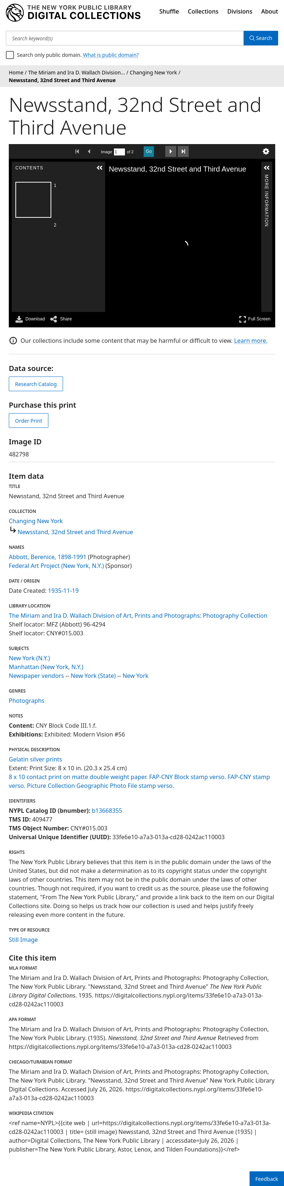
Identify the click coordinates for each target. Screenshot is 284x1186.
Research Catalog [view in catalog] (36, 384)
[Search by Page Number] (119, 151)
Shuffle (169, 11)
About (269, 11)
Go (149, 151)
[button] (99, 168)
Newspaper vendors (36, 676)
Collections (203, 11)
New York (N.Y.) (29, 658)
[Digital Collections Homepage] (73, 13)
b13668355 (107, 811)
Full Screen (254, 319)
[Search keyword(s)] (125, 38)
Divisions (239, 11)
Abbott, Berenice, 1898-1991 (47, 557)
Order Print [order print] (28, 420)
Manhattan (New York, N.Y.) (46, 667)
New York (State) (93, 676)
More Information (266, 178)
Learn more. (251, 341)
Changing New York (36, 521)
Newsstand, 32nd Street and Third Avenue (75, 532)
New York (135, 676)
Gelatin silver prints (35, 759)
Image (107, 152)
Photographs (26, 701)
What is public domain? (111, 54)
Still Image (23, 940)
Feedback (266, 1178)
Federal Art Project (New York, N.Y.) (56, 566)
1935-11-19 (63, 591)
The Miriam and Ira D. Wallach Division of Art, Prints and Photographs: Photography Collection (138, 616)
